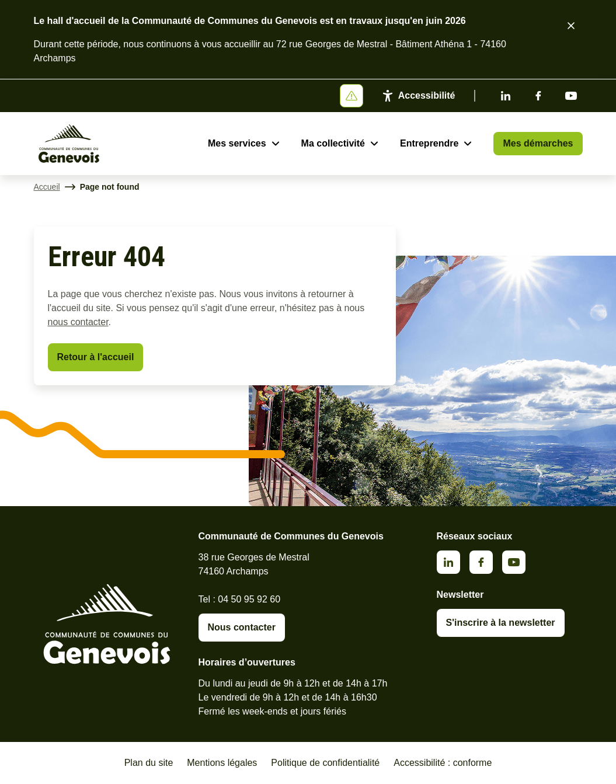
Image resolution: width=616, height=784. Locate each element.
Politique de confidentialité (325, 763)
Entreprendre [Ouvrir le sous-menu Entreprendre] (429, 143)
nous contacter (78, 322)
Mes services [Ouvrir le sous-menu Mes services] (237, 143)
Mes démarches (538, 143)
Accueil (47, 186)
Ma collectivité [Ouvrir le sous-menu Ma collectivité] (333, 143)
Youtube (571, 95)
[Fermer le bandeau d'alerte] (571, 25)
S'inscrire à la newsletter (500, 623)
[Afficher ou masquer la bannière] (351, 95)
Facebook (538, 95)
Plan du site (148, 763)
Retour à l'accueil (95, 357)
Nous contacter (242, 627)
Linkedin (505, 95)
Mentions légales (222, 763)
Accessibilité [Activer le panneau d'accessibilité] (426, 95)
